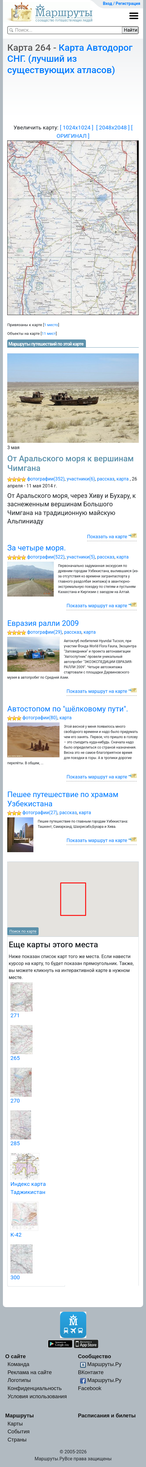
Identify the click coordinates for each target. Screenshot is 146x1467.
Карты (15, 1424)
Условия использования (37, 1396)
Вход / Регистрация (121, 3)
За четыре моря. (36, 547)
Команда (18, 1364)
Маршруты (19, 1415)
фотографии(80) (39, 717)
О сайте (15, 1356)
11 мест (49, 333)
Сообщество (94, 1356)
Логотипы (19, 1380)
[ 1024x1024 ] (76, 127)
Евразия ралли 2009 (43, 623)
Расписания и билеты (107, 1415)
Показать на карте (107, 536)
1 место (51, 325)
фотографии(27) (39, 812)
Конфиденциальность (35, 1388)
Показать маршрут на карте (96, 605)
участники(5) (81, 557)
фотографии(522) (46, 557)
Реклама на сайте (30, 1372)
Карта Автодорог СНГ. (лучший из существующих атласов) (70, 58)
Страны (17, 1440)
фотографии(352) (46, 479)
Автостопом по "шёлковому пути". (67, 708)
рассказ (105, 479)
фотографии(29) (44, 632)
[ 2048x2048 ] (112, 127)
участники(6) (81, 479)
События (19, 1431)
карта (122, 479)
